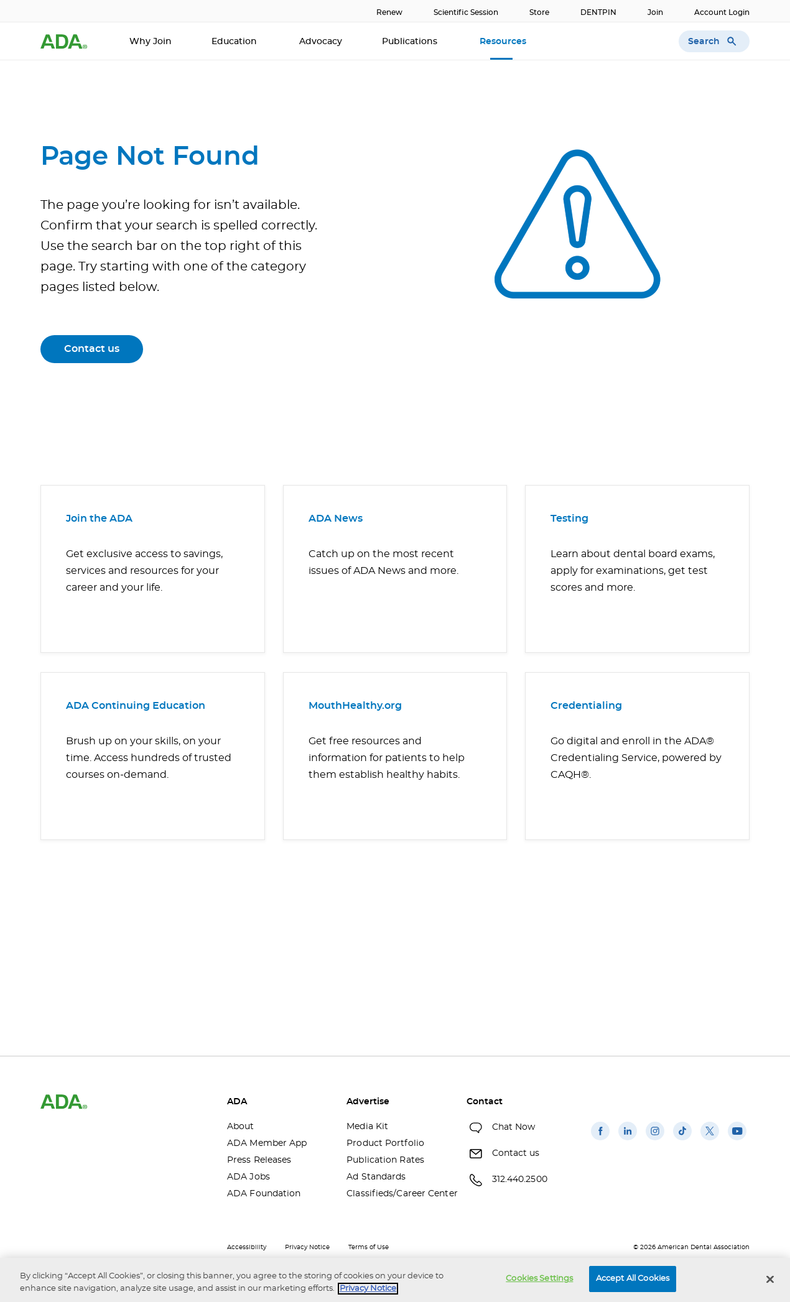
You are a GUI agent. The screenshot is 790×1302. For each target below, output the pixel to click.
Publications (411, 41)
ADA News (336, 519)
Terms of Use (368, 1247)
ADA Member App (267, 1143)
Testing (569, 519)
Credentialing (586, 706)
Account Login (722, 12)
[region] (395, 1280)
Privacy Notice (307, 1247)
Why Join (150, 41)
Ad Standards (376, 1177)
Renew (389, 12)
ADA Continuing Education (135, 706)
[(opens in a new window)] (600, 1140)
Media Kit (367, 1126)
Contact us (91, 349)
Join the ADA (99, 519)
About (240, 1126)
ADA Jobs (248, 1177)
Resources (504, 41)
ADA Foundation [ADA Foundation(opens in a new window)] (263, 1193)
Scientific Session (466, 12)
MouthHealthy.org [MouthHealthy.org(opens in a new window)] (355, 706)
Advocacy (320, 41)
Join (655, 12)
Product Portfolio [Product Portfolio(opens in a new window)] (385, 1143)
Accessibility (246, 1247)
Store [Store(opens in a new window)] (539, 12)
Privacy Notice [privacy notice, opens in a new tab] (368, 1289)
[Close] (770, 1279)
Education (235, 41)
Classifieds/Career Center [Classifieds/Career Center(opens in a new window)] (396, 1193)
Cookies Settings (539, 1279)
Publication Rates (385, 1160)
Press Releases (259, 1160)
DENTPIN (598, 12)
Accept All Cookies (632, 1279)
